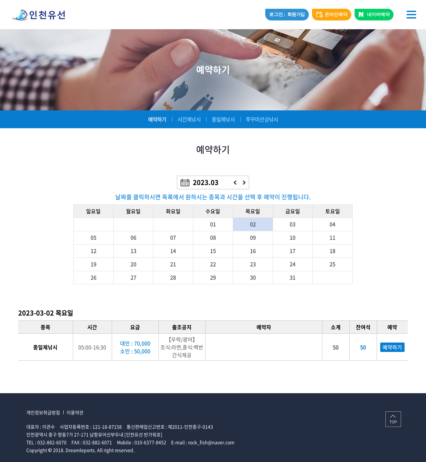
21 (173, 264)
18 (332, 251)
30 (253, 277)
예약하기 (157, 119)
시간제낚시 (189, 119)
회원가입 (296, 14)
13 (133, 251)
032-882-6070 (52, 442)
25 (332, 264)
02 (253, 224)
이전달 (234, 183)
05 (93, 237)
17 (292, 251)
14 (173, 251)
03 (292, 224)
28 (173, 277)
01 (213, 224)
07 (173, 237)
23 (253, 264)
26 (93, 277)
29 (213, 277)
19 (93, 264)
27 (133, 277)
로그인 (275, 14)
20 (133, 264)
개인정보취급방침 (43, 412)
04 (332, 224)
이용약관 (75, 412)
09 (253, 237)
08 (213, 237)
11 (332, 237)
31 (292, 277)
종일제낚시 (223, 119)
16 (253, 251)
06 (133, 237)
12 (93, 251)
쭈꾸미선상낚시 (262, 119)
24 (292, 264)
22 (213, 264)
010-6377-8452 (150, 442)
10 (292, 237)
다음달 (244, 183)
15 (213, 251)
